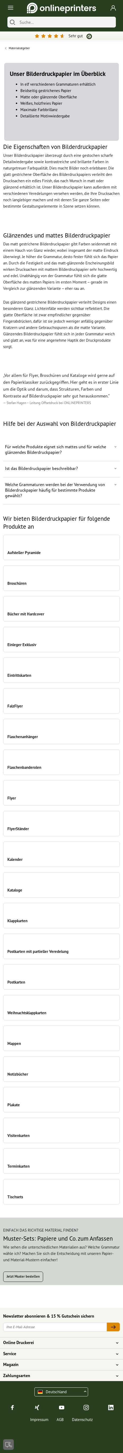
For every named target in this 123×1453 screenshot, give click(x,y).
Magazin (58, 1365)
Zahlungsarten (58, 1376)
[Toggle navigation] (9, 8)
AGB (60, 1419)
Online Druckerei (58, 1343)
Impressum (39, 1419)
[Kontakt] (8, 1444)
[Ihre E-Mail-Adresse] (55, 1327)
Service (58, 1354)
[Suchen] (12, 22)
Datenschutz (82, 1419)
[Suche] (66, 22)
